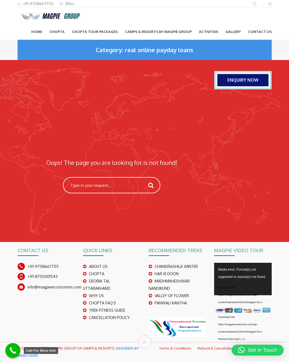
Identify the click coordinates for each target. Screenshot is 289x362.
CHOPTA (57, 31)
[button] (258, 350)
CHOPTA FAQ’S (102, 303)
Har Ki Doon (167, 273)
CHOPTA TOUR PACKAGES (95, 31)
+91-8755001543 (43, 276)
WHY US (96, 295)
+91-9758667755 (43, 266)
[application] (243, 279)
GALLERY (233, 31)
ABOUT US (98, 266)
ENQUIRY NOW (242, 80)
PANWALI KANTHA (171, 303)
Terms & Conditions (175, 348)
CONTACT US (260, 31)
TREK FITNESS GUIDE (107, 310)
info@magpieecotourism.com (54, 287)
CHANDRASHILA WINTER (176, 266)
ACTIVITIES (208, 31)
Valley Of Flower (172, 295)
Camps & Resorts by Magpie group (158, 31)
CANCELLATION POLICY (109, 317)
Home (36, 31)
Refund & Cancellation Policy (221, 348)
